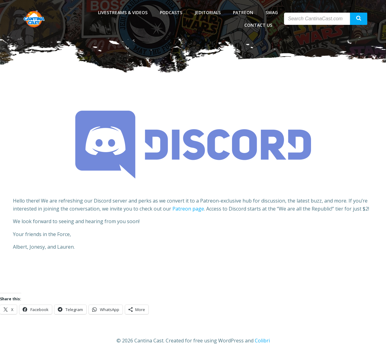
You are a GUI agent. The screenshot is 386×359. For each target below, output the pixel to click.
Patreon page (188, 208)
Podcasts (171, 12)
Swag (272, 12)
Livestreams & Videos (123, 12)
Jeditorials (208, 12)
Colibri (262, 340)
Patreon (243, 12)
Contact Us (261, 25)
